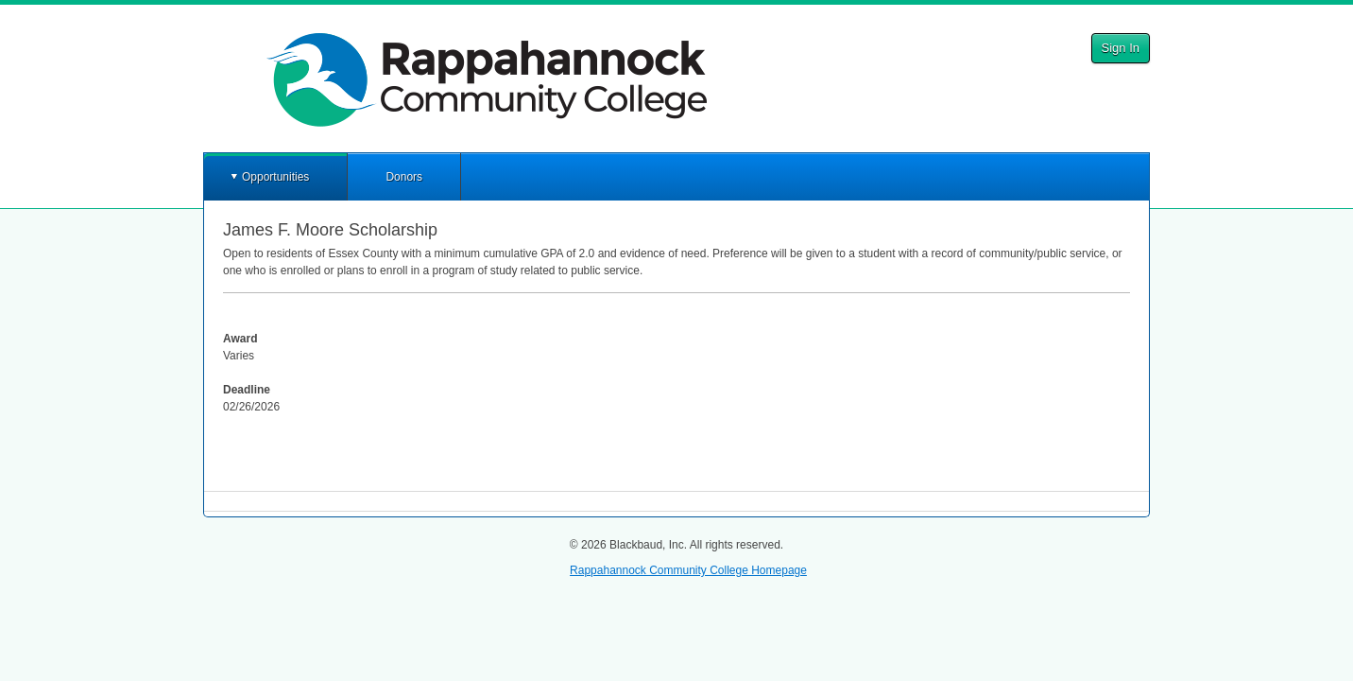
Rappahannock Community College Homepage (688, 570)
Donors (403, 176)
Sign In (1120, 48)
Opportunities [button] (275, 176)
